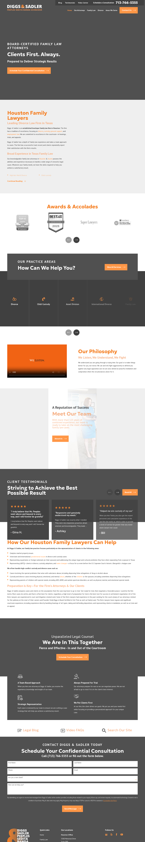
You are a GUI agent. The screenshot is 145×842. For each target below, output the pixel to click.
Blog (60, 3)
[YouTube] (122, 834)
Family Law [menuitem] (91, 10)
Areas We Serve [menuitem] (111, 10)
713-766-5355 (127, 2)
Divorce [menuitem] (100, 10)
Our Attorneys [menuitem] (79, 10)
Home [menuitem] (69, 10)
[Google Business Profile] (106, 834)
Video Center (83, 3)
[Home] (24, 7)
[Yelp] (111, 834)
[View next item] (76, 240)
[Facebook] (116, 834)
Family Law (44, 840)
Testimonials (70, 3)
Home (42, 835)
